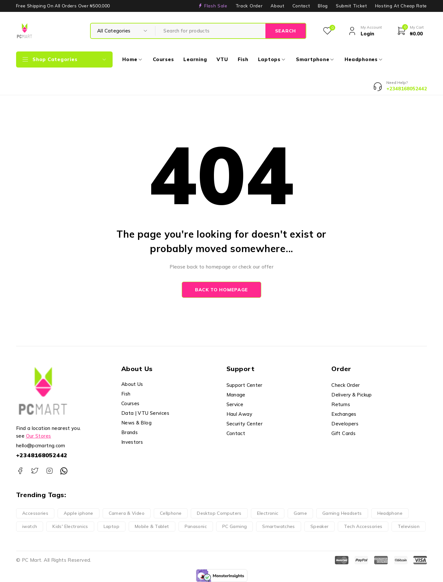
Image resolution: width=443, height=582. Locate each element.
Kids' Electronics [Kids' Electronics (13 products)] (70, 526)
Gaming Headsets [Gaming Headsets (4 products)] (342, 513)
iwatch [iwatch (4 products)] (29, 526)
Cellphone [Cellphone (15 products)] (170, 513)
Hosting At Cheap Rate (401, 5)
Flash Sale (215, 5)
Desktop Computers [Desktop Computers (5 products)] (219, 513)
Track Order (249, 5)
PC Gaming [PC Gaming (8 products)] (234, 526)
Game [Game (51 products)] (300, 513)
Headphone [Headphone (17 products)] (389, 513)
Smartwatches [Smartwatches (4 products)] (278, 526)
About (277, 5)
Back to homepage (221, 290)
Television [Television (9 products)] (409, 526)
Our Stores (38, 436)
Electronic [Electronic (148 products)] (268, 513)
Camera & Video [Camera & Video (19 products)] (126, 513)
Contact (301, 5)
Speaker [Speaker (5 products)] (319, 526)
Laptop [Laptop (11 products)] (111, 526)
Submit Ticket (351, 5)
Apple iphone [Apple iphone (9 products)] (78, 513)
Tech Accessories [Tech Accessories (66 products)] (363, 526)
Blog (323, 5)
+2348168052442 (41, 455)
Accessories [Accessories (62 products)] (35, 513)
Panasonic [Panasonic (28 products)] (196, 526)
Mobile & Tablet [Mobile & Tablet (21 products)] (152, 526)
